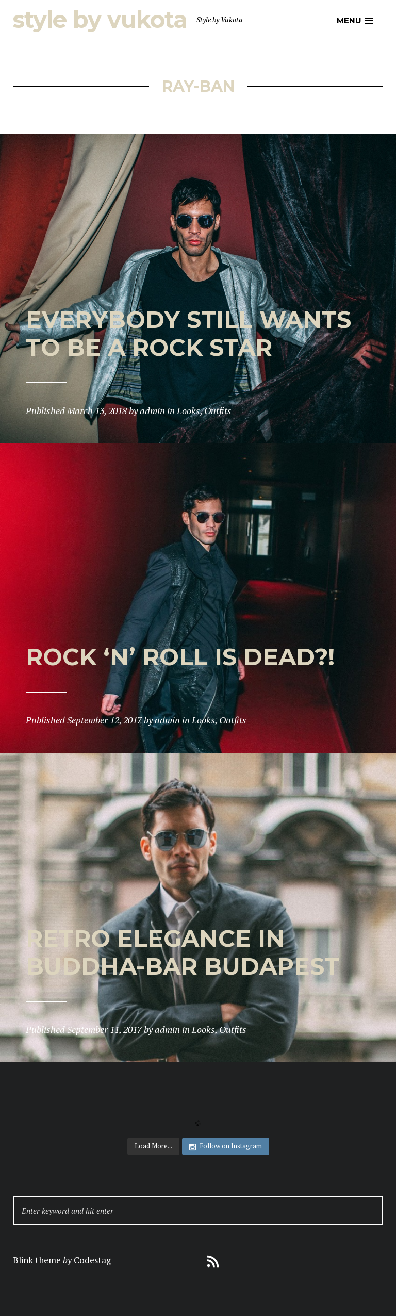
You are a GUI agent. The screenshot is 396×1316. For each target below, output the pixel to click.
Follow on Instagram (225, 1146)
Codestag (92, 1260)
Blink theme (37, 1260)
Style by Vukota (100, 19)
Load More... (153, 1145)
